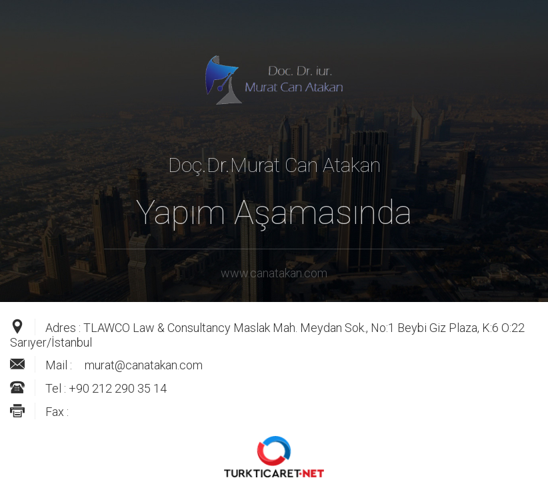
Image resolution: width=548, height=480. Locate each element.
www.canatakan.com (274, 273)
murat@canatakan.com (144, 365)
